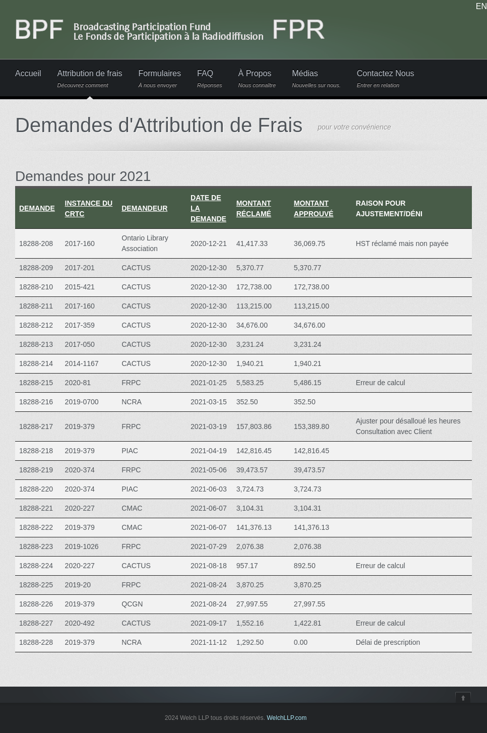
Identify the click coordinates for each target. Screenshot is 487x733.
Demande (37, 208)
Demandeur (144, 208)
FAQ (209, 79)
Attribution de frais (90, 79)
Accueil (28, 74)
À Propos (257, 79)
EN (481, 7)
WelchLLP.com (287, 717)
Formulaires (160, 79)
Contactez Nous (385, 79)
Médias (316, 79)
